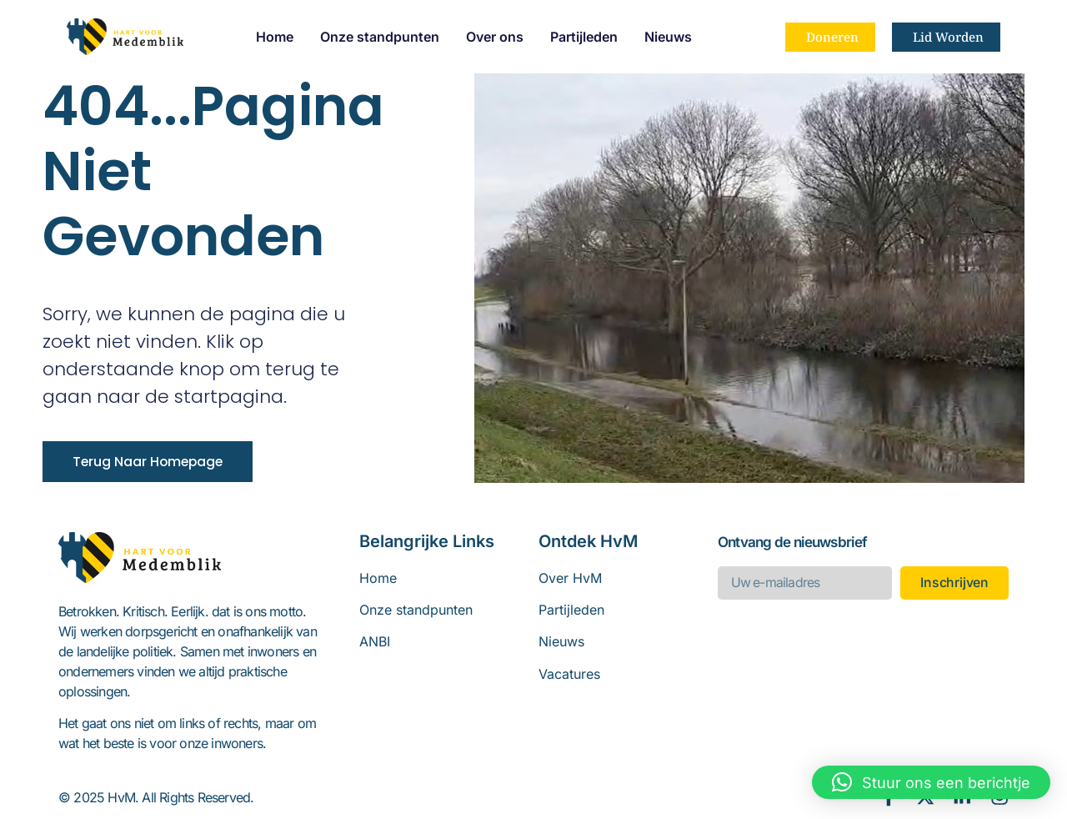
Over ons (494, 36)
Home (274, 36)
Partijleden (584, 36)
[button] (931, 782)
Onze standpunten (379, 36)
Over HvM (570, 578)
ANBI (374, 641)
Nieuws (668, 36)
